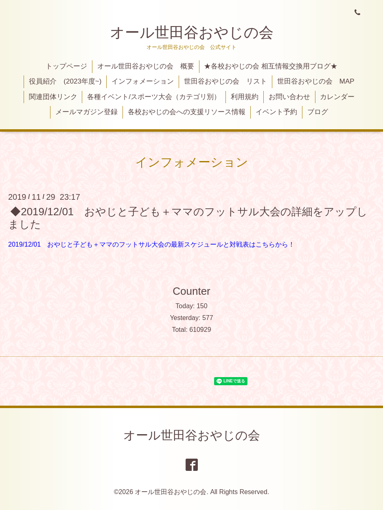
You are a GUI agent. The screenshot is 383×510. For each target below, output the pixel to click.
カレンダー (337, 97)
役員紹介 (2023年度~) (65, 81)
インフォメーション (143, 81)
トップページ (66, 66)
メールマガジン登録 (86, 112)
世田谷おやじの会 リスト (225, 81)
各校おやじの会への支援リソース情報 (186, 112)
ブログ (317, 112)
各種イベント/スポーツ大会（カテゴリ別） (154, 97)
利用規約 (244, 97)
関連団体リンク (53, 97)
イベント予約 (276, 112)
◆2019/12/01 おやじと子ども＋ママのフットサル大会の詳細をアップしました (188, 217)
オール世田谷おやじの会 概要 (145, 66)
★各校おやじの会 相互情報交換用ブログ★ (270, 66)
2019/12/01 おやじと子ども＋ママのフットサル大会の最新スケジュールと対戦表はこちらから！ (151, 244)
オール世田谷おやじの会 (192, 32)
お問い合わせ (289, 97)
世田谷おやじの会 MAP (316, 81)
